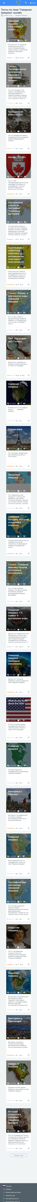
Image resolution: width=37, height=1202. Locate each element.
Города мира (15, 429)
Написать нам (10, 1195)
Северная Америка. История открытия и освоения (18, 520)
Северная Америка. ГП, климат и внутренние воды (18, 614)
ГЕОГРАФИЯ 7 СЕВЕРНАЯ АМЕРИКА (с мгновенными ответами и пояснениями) (16, 255)
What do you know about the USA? (18, 702)
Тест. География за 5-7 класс (17, 340)
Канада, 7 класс (17, 157)
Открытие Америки (13, 929)
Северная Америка (21, 15)
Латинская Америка (14, 476)
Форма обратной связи (13, 1192)
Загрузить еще (18, 1155)
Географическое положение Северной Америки (17, 886)
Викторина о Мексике (15, 793)
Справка (8, 1189)
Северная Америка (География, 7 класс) (15, 25)
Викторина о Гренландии (15, 1020)
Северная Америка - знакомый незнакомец (15, 659)
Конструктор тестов (12, 1198)
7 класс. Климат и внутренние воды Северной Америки (18, 297)
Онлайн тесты (8, 15)
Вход (33, 3)
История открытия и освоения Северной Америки (14, 1117)
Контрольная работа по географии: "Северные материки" (15, 208)
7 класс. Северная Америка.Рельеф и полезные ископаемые (18, 568)
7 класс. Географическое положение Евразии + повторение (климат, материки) (17, 75)
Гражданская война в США (15, 113)
